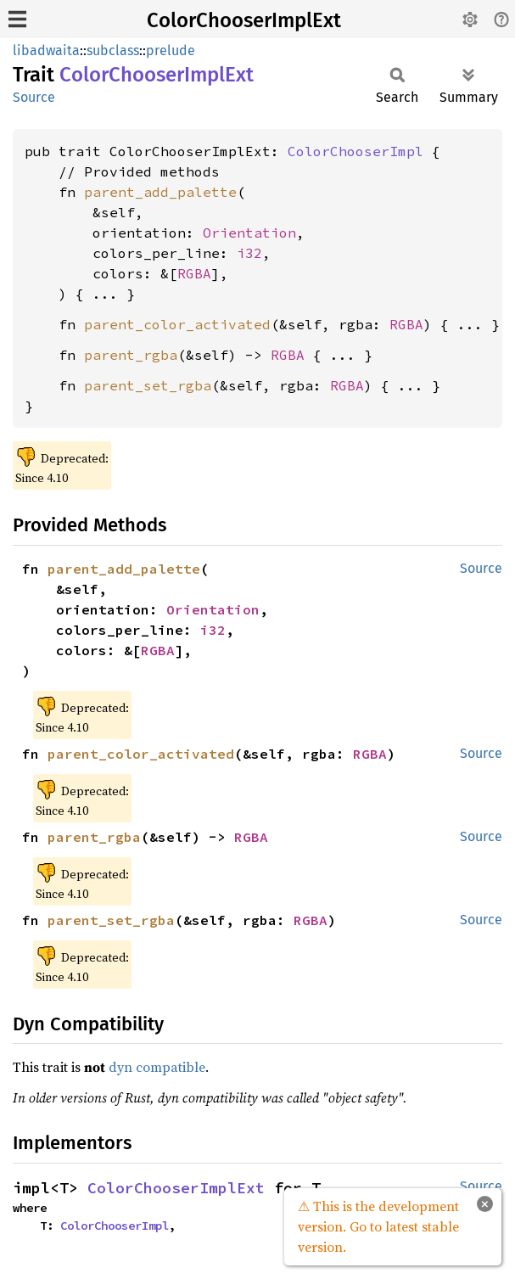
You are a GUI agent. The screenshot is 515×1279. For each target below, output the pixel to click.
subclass (113, 50)
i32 (249, 252)
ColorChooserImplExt (244, 20)
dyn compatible (157, 1066)
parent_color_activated (177, 324)
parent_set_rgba (147, 385)
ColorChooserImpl (355, 151)
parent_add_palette (160, 191)
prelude (170, 50)
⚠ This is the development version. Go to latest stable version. (378, 1226)
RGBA (194, 273)
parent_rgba (130, 354)
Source (34, 97)
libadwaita (46, 50)
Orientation (249, 232)
